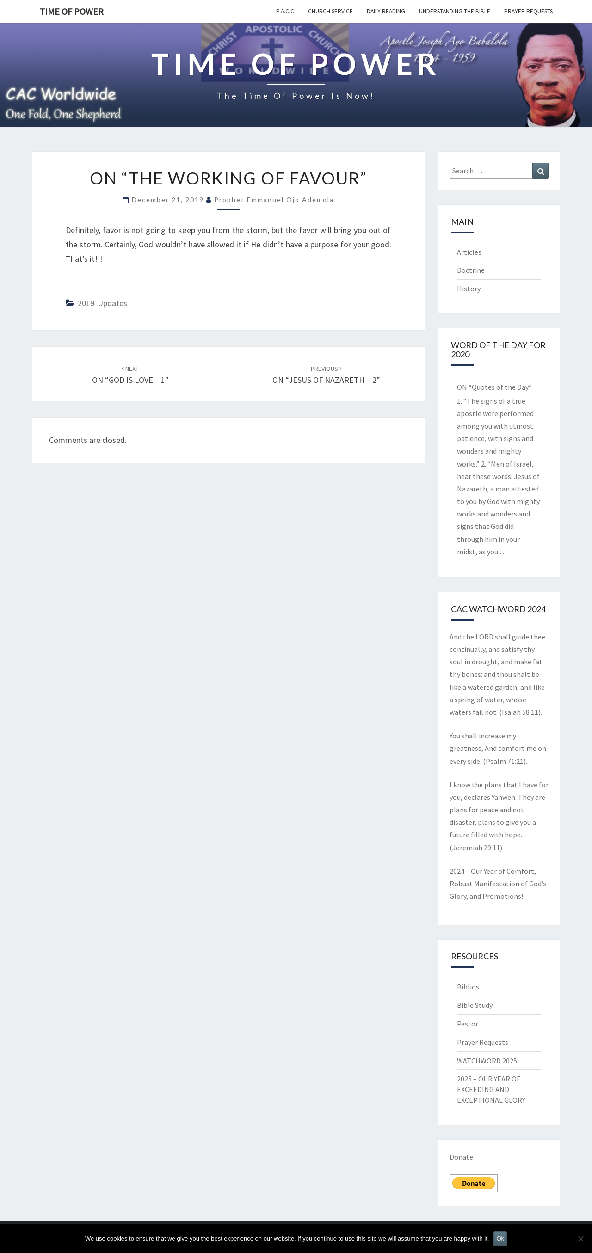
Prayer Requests (528, 11)
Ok (500, 1238)
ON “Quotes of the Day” (494, 387)
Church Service (330, 11)
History (469, 288)
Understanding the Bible (454, 11)
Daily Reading (386, 11)
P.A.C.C (285, 11)
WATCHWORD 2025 (487, 1060)
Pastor (467, 1023)
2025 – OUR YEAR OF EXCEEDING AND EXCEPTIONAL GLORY (491, 1089)
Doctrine (471, 270)
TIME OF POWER (71, 11)
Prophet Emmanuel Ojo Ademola (274, 199)
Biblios (468, 986)
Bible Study (475, 1005)
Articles (469, 252)
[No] (580, 1238)
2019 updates (102, 303)
